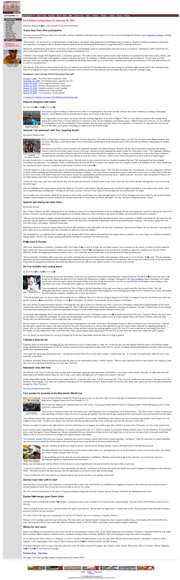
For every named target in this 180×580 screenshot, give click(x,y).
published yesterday (155, 35)
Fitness (104, 16)
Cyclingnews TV (28, 16)
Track (88, 16)
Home (83, 572)
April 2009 (9, 26)
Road (59, 16)
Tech (44, 16)
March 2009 (9, 24)
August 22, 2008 (30, 86)
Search (119, 16)
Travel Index (98, 572)
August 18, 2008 (30, 90)
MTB (65, 16)
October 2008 (10, 35)
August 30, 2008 (30, 83)
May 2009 (9, 27)
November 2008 (11, 37)
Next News (42, 553)
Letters (112, 16)
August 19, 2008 (30, 88)
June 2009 (9, 29)
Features (51, 16)
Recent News (11, 19)
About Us (91, 573)
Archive (89, 572)
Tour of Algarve (137, 279)
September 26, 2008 (31, 81)
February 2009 (10, 23)
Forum (126, 16)
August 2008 (10, 32)
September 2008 (11, 33)
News (39, 16)
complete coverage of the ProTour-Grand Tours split (50, 97)
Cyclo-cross (79, 16)
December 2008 (11, 38)
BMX (70, 16)
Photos (95, 16)
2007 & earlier (11, 40)
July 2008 (9, 30)
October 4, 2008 (30, 78)
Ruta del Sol (58, 344)
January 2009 (10, 21)
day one (120, 398)
